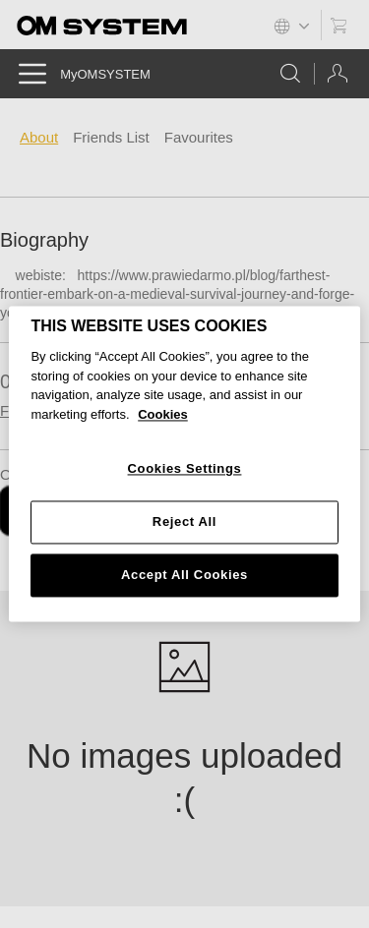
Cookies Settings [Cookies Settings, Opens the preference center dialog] (185, 469)
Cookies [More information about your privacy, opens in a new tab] (163, 414)
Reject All (184, 521)
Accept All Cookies (184, 574)
